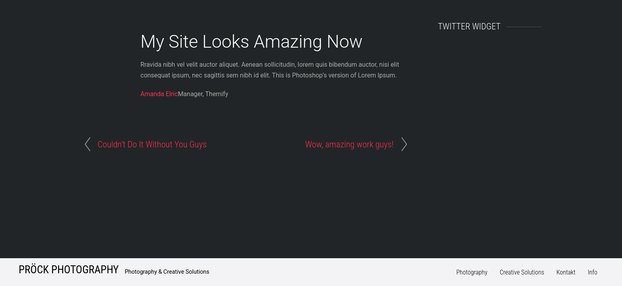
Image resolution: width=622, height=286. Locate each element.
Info (592, 272)
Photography (472, 272)
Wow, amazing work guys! (349, 144)
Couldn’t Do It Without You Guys (152, 144)
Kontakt (566, 272)
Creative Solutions (522, 272)
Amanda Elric (159, 94)
